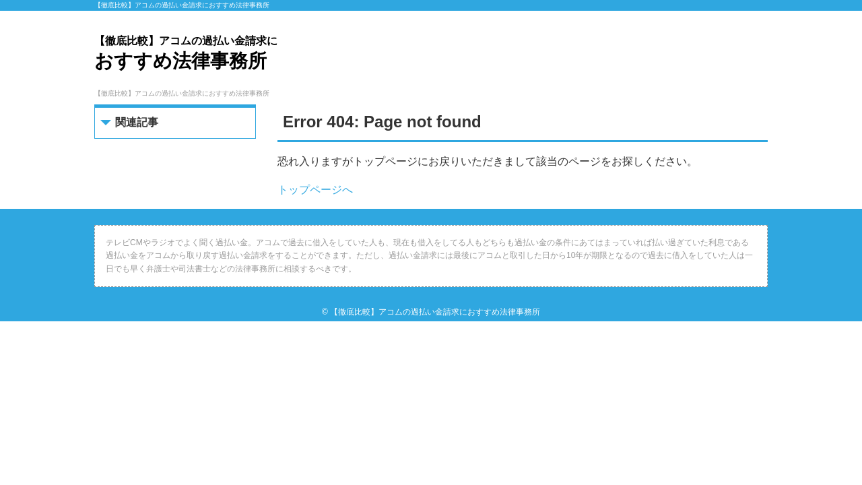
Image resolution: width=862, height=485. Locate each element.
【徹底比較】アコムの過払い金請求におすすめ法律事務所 (435, 312)
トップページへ (315, 189)
